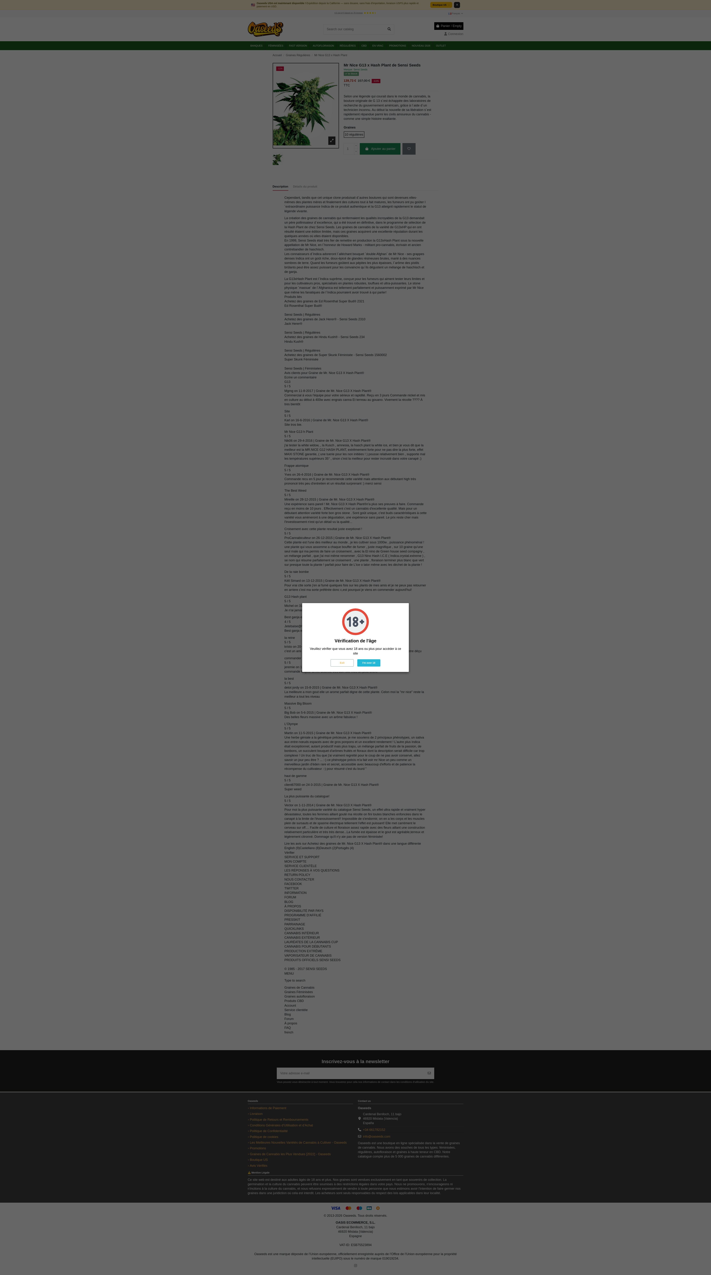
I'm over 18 (368, 662)
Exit (342, 662)
